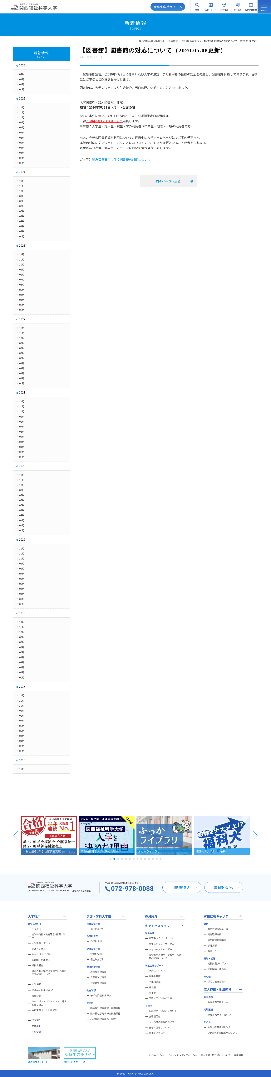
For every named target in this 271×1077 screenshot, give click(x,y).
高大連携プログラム (218, 1001)
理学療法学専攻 (98, 971)
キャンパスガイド (41, 954)
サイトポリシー (156, 1055)
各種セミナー (214, 951)
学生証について (157, 1032)
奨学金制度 (154, 976)
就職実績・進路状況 (218, 969)
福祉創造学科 (97, 928)
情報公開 (36, 995)
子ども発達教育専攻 (100, 995)
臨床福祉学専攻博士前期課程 (105, 1007)
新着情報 (173, 41)
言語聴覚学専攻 (98, 982)
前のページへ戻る (168, 181)
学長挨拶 (36, 928)
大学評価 (36, 984)
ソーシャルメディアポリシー (182, 1055)
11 (149, 859)
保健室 (152, 987)
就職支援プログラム (218, 963)
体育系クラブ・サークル (161, 938)
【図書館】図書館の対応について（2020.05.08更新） (231, 41)
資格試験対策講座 (217, 939)
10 (145, 859)
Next (255, 835)
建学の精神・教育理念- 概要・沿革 (48, 936)
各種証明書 (154, 1016)
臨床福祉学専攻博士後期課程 (105, 1013)
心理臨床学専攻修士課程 (103, 1018)
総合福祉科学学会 (42, 990)
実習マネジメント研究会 (44, 1010)
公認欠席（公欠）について (163, 1010)
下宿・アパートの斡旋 (160, 998)
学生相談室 (154, 981)
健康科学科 (96, 953)
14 (160, 859)
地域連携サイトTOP (219, 1015)
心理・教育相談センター (220, 1027)
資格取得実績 (214, 934)
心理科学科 (96, 941)
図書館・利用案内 (41, 959)
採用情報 (238, 1055)
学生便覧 (36, 1031)
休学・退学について (159, 1027)
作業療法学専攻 (98, 977)
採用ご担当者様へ (217, 981)
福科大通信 (37, 965)
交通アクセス (38, 948)
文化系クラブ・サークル (161, 943)
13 (157, 859)
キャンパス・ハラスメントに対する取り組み (49, 1003)
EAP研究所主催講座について (222, 1032)
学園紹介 (36, 1020)
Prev (15, 835)
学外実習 (212, 945)
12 (153, 859)
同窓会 (36, 1026)
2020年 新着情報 (190, 41)
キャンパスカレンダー (160, 949)
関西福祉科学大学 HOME (152, 41)
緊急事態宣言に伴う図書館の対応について (121, 159)
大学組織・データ (41, 943)
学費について (156, 970)
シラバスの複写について (161, 1021)
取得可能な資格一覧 (218, 928)
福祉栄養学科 (97, 959)
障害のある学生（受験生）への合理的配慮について (49, 972)
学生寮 (152, 992)
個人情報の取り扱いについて (216, 1055)
